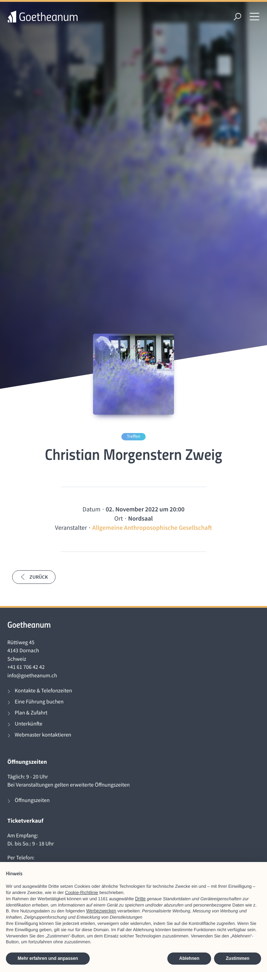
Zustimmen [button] (237, 958)
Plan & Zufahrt (31, 712)
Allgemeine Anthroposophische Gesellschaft (152, 527)
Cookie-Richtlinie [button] (81, 892)
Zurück (34, 577)
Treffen (133, 436)
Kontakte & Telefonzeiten (43, 690)
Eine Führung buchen (39, 701)
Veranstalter (71, 527)
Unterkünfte (28, 723)
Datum (91, 509)
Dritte (140, 898)
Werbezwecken (101, 911)
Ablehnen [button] (189, 958)
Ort (118, 518)
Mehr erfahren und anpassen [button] (48, 958)
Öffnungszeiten (32, 800)
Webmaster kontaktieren (43, 734)
